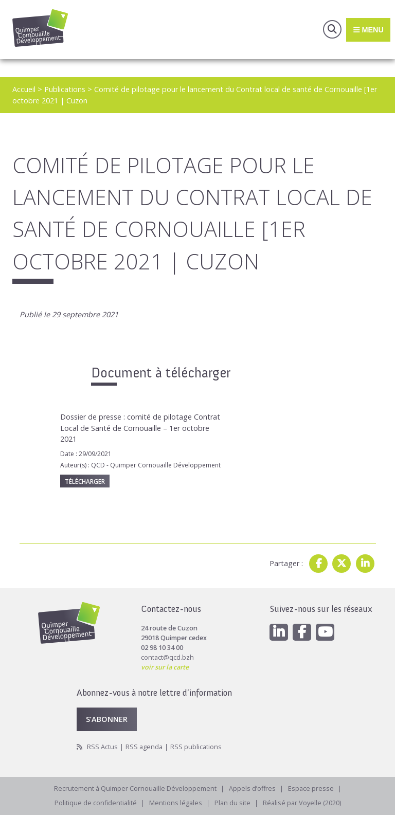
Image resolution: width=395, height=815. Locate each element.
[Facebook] (302, 632)
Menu (368, 29)
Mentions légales (175, 803)
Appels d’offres (252, 788)
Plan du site (232, 803)
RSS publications (196, 746)
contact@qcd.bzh (167, 657)
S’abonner (107, 719)
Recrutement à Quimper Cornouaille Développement (135, 788)
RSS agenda (144, 746)
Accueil (23, 89)
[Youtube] (325, 632)
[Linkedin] (279, 632)
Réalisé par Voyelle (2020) (302, 803)
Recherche (332, 29)
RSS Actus (102, 746)
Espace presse (311, 788)
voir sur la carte (165, 667)
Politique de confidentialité (96, 803)
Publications (64, 89)
